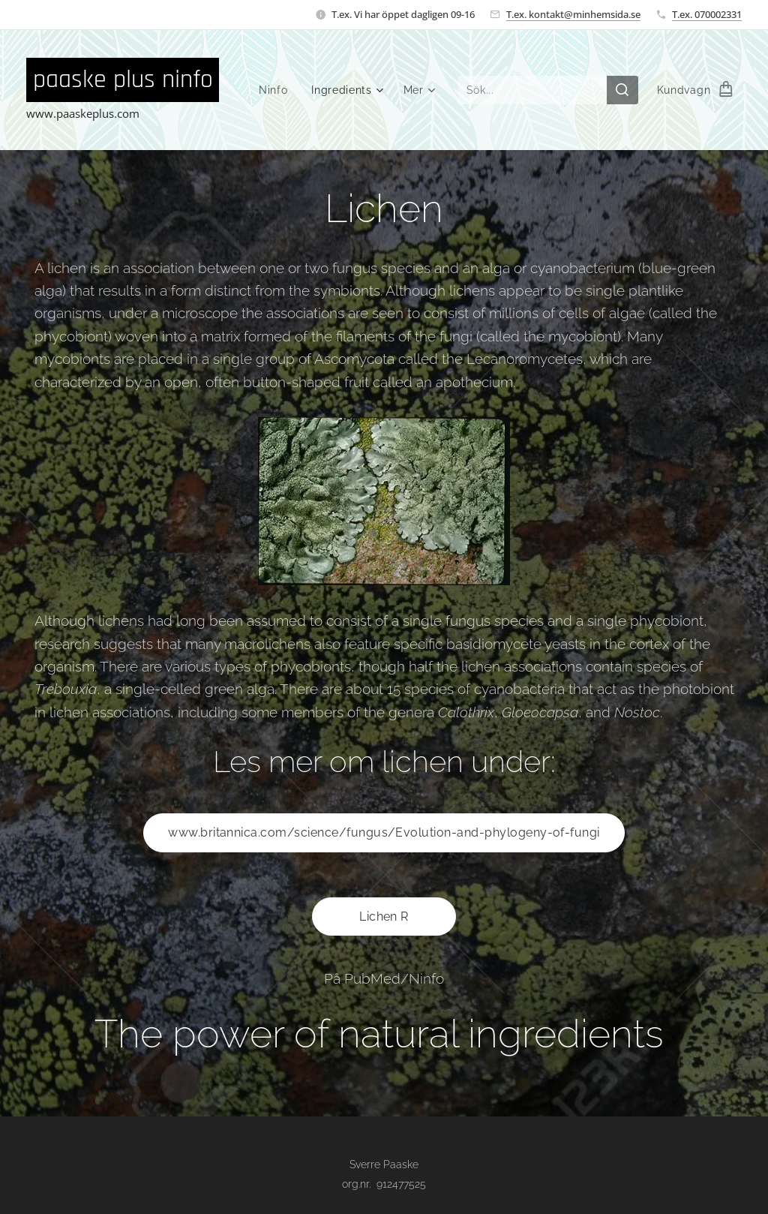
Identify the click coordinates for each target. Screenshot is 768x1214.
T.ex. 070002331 (707, 14)
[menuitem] (276, 90)
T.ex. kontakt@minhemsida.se (573, 14)
